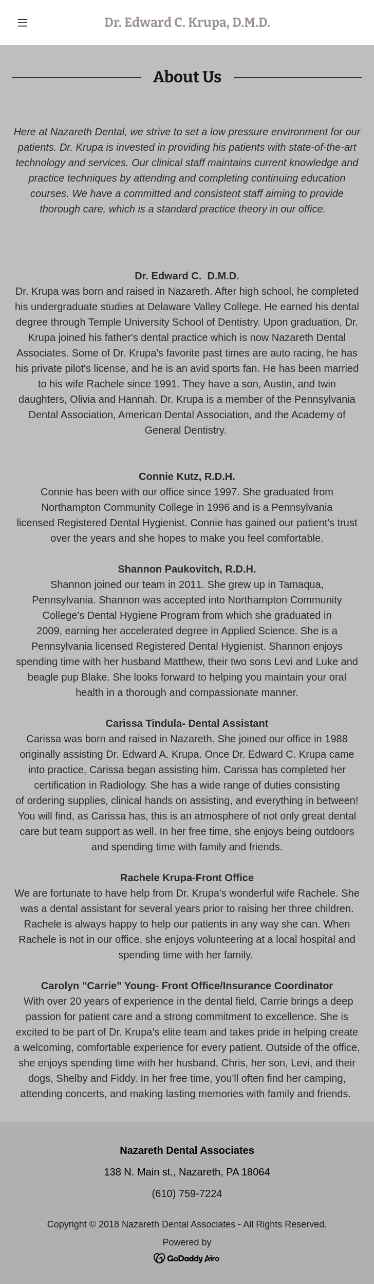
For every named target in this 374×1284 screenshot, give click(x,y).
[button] (38, 22)
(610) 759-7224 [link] (187, 1193)
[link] (187, 22)
